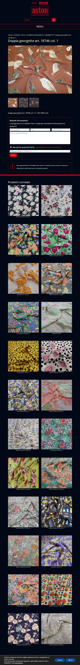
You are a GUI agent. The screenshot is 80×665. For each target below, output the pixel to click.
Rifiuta (70, 660)
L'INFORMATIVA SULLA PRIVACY (48, 147)
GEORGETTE (49, 35)
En (35, 3)
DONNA (17, 35)
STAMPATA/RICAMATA (35, 35)
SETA (23, 35)
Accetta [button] (58, 660)
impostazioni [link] (18, 663)
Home (10, 35)
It (32, 3)
